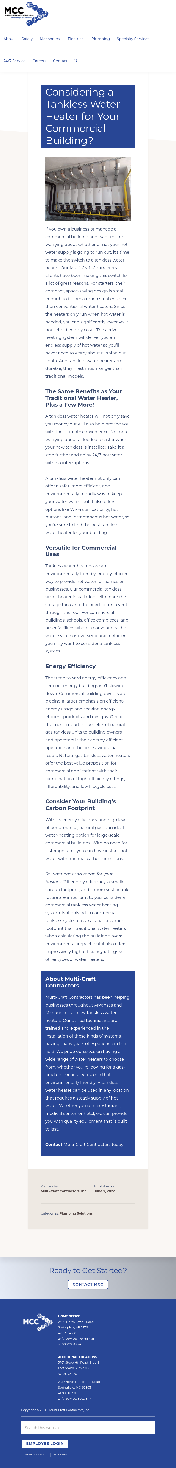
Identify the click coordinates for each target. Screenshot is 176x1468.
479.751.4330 (67, 1333)
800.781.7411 (86, 1398)
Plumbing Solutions (76, 1213)
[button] (75, 61)
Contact (53, 1144)
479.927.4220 (67, 1373)
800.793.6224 (71, 1344)
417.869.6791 (67, 1393)
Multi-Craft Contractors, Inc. (69, 1410)
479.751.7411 (85, 1338)
